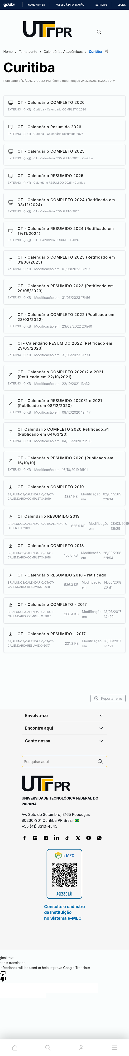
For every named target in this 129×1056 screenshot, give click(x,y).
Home (8, 52)
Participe (101, 5)
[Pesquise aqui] (59, 761)
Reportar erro (108, 698)
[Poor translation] (3, 976)
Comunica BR (36, 5)
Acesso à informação (70, 5)
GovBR (9, 5)
